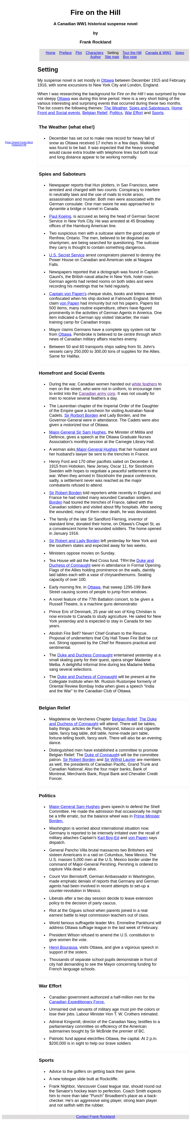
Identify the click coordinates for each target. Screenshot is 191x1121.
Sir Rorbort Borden (81, 415)
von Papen (69, 303)
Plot (79, 53)
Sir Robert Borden (65, 493)
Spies (179, 53)
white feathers (144, 384)
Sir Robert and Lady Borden (74, 541)
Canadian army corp (97, 393)
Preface (65, 53)
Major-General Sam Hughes (74, 806)
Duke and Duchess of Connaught (87, 677)
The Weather (115, 108)
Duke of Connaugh (101, 755)
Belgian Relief (94, 113)
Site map (112, 57)
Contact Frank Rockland (95, 1117)
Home (50, 53)
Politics (116, 113)
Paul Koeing (60, 216)
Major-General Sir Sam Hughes (77, 432)
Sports (157, 113)
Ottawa (107, 80)
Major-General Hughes (96, 449)
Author (95, 57)
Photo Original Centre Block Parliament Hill (19, 143)
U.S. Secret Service (67, 255)
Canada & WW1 (158, 53)
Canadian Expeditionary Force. (77, 1002)
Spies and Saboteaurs (149, 108)
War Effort (134, 113)
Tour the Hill (131, 53)
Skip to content (14, 3)
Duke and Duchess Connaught (85, 655)
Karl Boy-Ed (108, 838)
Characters (94, 53)
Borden (55, 502)
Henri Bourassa (63, 947)
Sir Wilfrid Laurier (120, 759)
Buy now (130, 57)
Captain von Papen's (68, 294)
